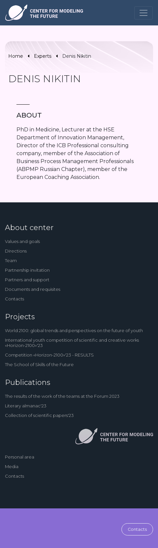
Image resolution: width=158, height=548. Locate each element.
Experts (42, 56)
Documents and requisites (32, 289)
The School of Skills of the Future (39, 364)
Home (15, 56)
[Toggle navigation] (143, 12)
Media (11, 466)
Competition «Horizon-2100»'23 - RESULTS (49, 355)
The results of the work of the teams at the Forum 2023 (62, 396)
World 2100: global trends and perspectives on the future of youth (74, 330)
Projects (20, 316)
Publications (27, 382)
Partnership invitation (27, 270)
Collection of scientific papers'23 (39, 415)
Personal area (19, 457)
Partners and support (27, 279)
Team (11, 260)
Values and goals (22, 241)
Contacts (14, 298)
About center (29, 227)
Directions (16, 251)
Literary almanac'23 (25, 405)
